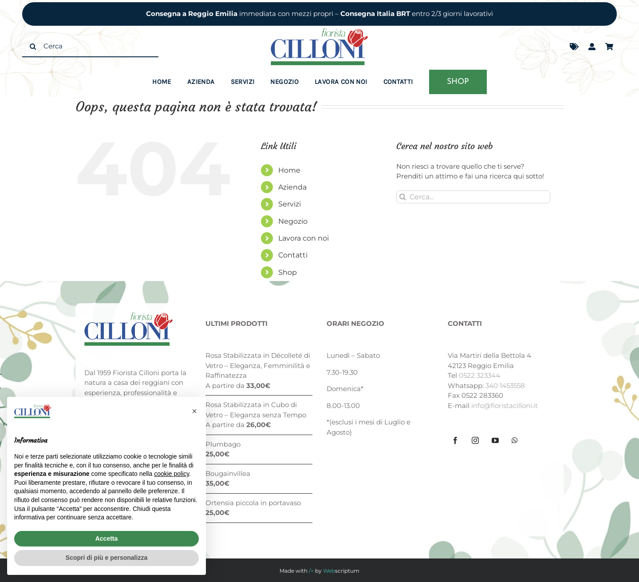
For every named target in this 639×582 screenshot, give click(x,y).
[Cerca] (90, 46)
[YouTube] (495, 440)
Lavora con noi (303, 238)
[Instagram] (475, 440)
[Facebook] (455, 440)
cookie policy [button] (171, 473)
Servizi (289, 204)
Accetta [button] (106, 538)
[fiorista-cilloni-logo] (319, 31)
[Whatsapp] (515, 440)
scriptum (341, 570)
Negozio (293, 221)
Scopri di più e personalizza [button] (106, 557)
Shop (287, 272)
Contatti (293, 255)
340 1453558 (505, 385)
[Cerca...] (473, 196)
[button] (194, 411)
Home (289, 170)
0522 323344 (479, 375)
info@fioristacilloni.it (504, 405)
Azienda (292, 187)
